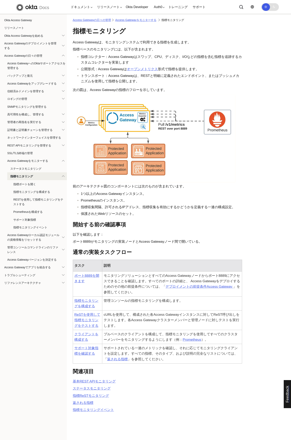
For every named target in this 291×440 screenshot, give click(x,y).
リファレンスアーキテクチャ (22, 282)
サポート (199, 7)
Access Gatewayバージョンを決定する (32, 259)
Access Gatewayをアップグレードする (32, 83)
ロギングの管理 (17, 98)
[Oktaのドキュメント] (32, 7)
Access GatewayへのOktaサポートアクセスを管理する (36, 65)
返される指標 (117, 359)
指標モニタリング (21, 176)
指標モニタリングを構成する (31, 191)
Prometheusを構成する (28, 211)
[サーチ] (241, 7)
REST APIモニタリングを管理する (29, 145)
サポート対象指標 (24, 219)
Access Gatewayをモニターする (27, 160)
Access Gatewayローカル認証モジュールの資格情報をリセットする (33, 237)
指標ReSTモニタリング (91, 396)
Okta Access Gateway (18, 20)
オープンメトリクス (142, 69)
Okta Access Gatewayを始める (23, 35)
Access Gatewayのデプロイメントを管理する (30, 45)
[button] (80, 7)
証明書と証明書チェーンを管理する (30, 130)
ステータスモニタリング (25, 168)
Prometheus (192, 340)
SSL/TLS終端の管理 (20, 153)
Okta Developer (137, 7)
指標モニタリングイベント (30, 227)
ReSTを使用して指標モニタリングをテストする (87, 320)
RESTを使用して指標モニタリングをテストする (38, 202)
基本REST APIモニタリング (94, 381)
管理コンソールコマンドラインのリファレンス (32, 249)
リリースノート (14, 27)
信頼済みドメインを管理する (25, 91)
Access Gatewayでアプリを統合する (27, 267)
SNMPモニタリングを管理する (26, 106)
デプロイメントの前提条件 (199, 286)
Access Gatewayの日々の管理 (23, 55)
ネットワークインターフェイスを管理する (34, 137)
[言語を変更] (252, 7)
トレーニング (178, 7)
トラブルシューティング (19, 275)
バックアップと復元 (20, 75)
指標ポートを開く (24, 184)
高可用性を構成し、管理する (25, 114)
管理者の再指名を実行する (24, 122)
